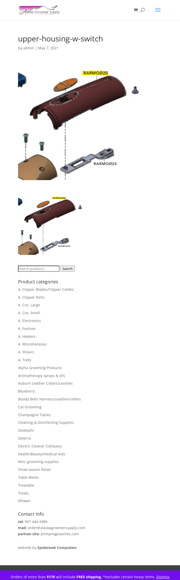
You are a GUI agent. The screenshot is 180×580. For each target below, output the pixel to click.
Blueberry (26, 391)
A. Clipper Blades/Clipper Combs (46, 289)
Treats (23, 493)
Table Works (28, 477)
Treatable (26, 485)
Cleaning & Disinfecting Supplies (46, 422)
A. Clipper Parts (31, 297)
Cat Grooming (29, 406)
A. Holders (27, 336)
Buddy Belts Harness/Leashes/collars (49, 399)
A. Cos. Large (29, 304)
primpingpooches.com (60, 533)
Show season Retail (34, 469)
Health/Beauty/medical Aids (41, 454)
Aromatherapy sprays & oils (41, 375)
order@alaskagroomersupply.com (56, 527)
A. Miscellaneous (32, 344)
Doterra (24, 438)
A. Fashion (27, 328)
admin (28, 48)
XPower (24, 500)
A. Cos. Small (29, 312)
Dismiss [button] (163, 576)
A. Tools (24, 359)
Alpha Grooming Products (40, 367)
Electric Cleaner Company (40, 446)
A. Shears (26, 352)
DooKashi (26, 430)
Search (68, 268)
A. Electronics (29, 320)
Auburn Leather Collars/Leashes (45, 383)
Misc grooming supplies (38, 461)
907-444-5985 (36, 521)
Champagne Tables (34, 414)
